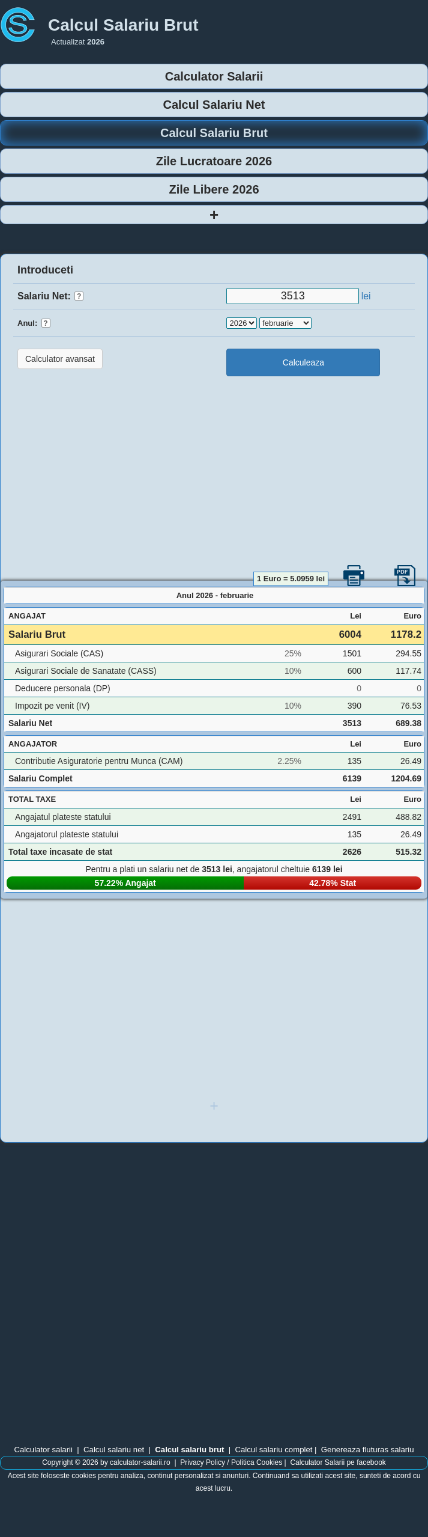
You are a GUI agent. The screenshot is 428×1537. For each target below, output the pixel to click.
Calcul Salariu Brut (214, 132)
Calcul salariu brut (189, 1449)
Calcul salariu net (113, 1449)
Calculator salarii (43, 1449)
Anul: (33, 323)
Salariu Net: (50, 296)
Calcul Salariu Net (214, 104)
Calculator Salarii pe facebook (337, 1462)
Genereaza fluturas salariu (367, 1449)
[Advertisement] (214, 472)
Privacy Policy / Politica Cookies (231, 1462)
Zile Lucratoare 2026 (214, 161)
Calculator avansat (60, 359)
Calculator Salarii (214, 76)
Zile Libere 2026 (214, 189)
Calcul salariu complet (273, 1449)
